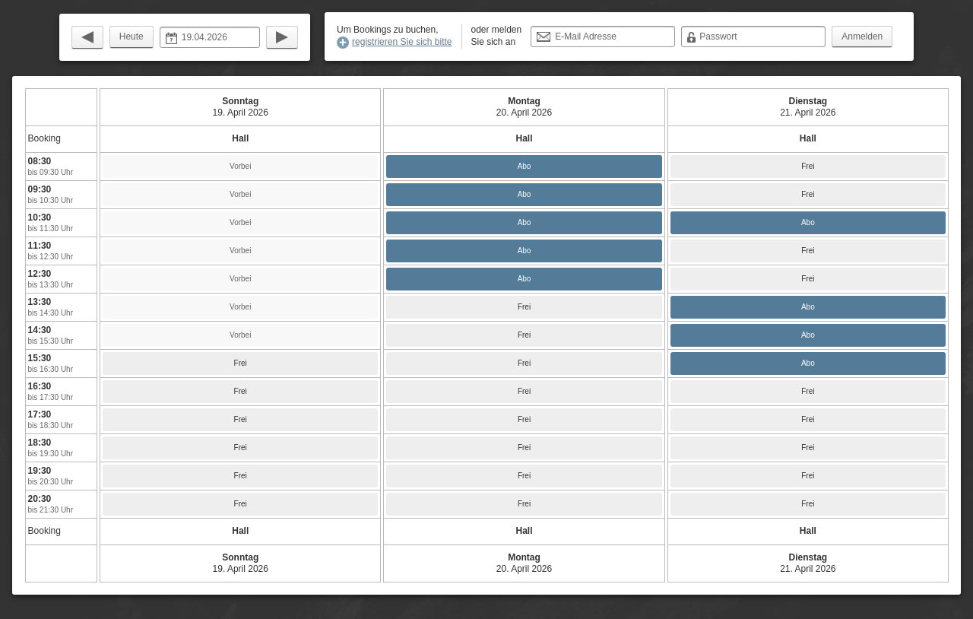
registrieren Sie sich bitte (402, 42)
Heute (131, 36)
